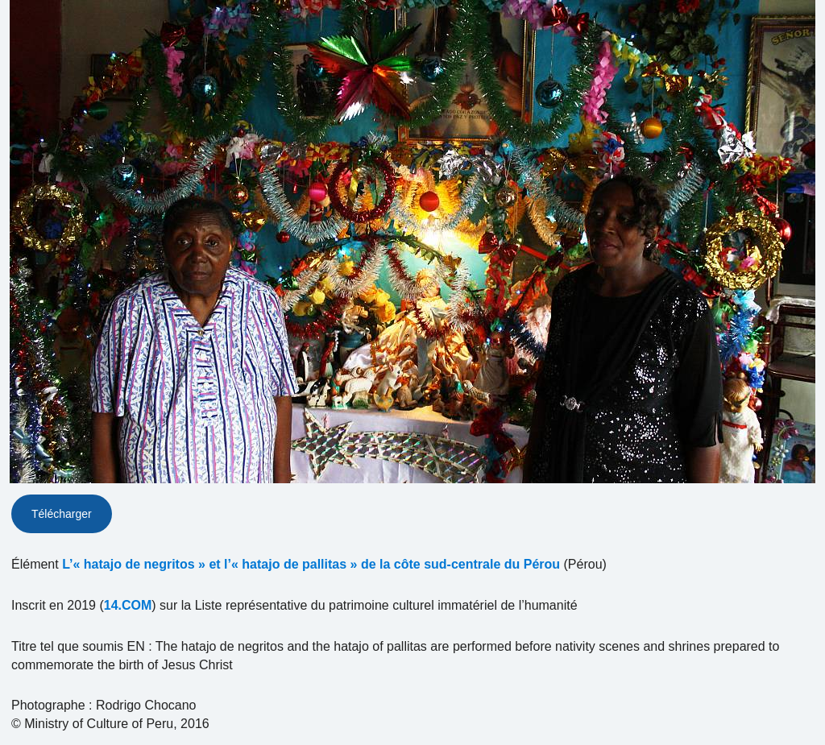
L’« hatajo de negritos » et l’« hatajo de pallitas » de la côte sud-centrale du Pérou (311, 564)
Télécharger (61, 513)
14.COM (128, 605)
